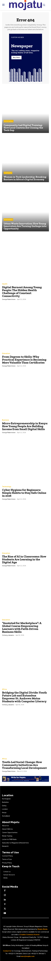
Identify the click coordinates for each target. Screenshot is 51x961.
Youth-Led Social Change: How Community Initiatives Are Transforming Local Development (24, 765)
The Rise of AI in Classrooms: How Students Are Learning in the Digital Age (24, 559)
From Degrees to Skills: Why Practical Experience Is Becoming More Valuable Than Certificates (24, 359)
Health (4, 284)
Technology (6, 486)
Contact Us (7, 951)
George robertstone (8, 299)
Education (6, 353)
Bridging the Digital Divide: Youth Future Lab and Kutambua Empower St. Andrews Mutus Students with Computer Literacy (24, 697)
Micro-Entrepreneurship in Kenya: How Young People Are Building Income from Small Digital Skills (25, 426)
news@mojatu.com (27, 956)
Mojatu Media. (43, 929)
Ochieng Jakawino (8, 635)
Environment (8, 219)
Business (5, 420)
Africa (4, 689)
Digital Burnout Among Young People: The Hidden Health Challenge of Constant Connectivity (22, 291)
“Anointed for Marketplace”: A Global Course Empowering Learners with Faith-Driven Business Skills (21, 627)
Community (8, 173)
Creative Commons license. (30, 935)
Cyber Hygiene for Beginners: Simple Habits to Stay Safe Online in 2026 (24, 492)
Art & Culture (8, 121)
